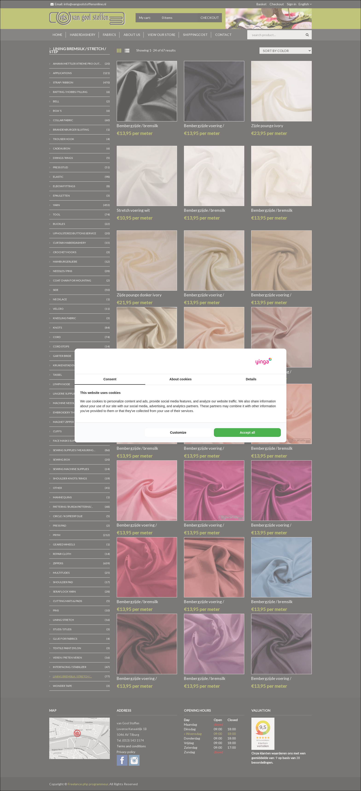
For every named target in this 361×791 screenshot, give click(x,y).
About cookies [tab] (180, 379)
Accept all (247, 432)
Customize (178, 432)
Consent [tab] (109, 379)
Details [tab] (251, 379)
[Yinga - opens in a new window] (263, 361)
